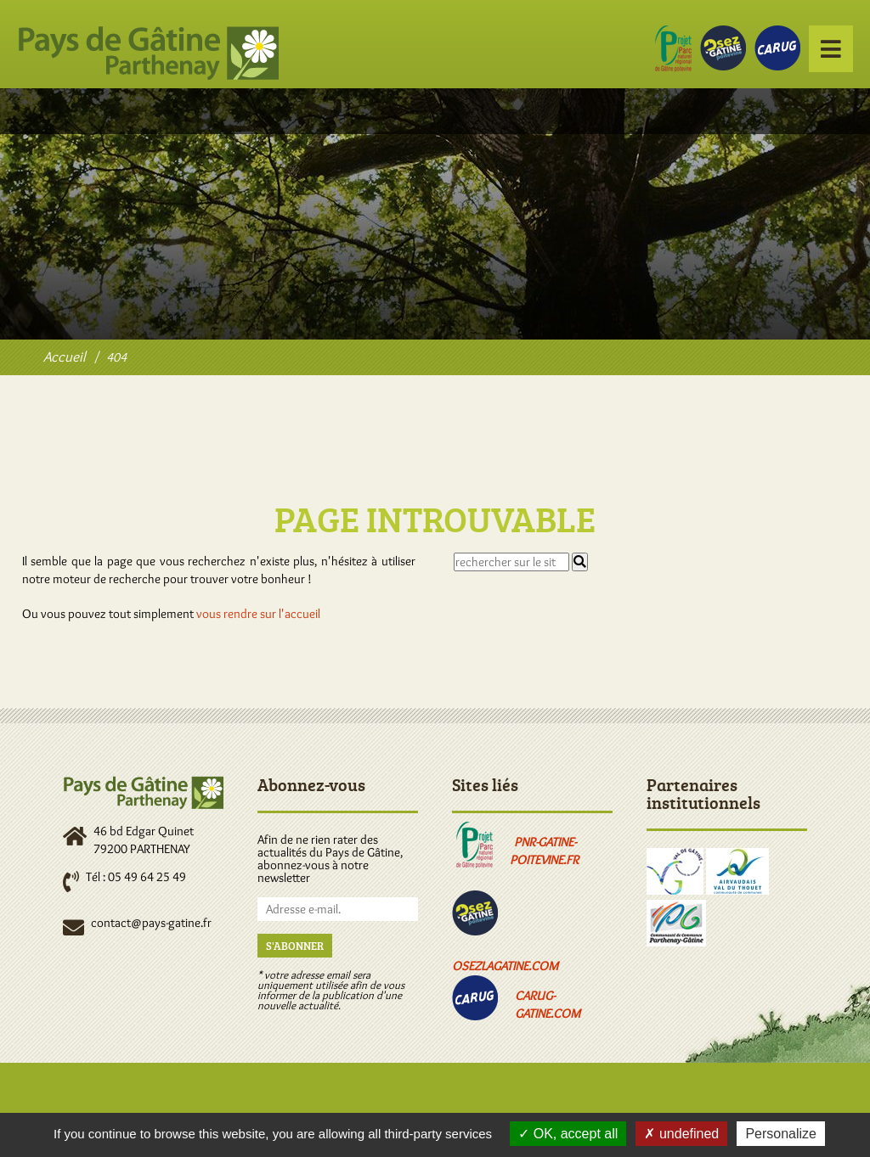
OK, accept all (568, 1133)
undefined (681, 1133)
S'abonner (295, 945)
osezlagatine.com (505, 966)
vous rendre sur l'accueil (258, 613)
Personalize (780, 1133)
